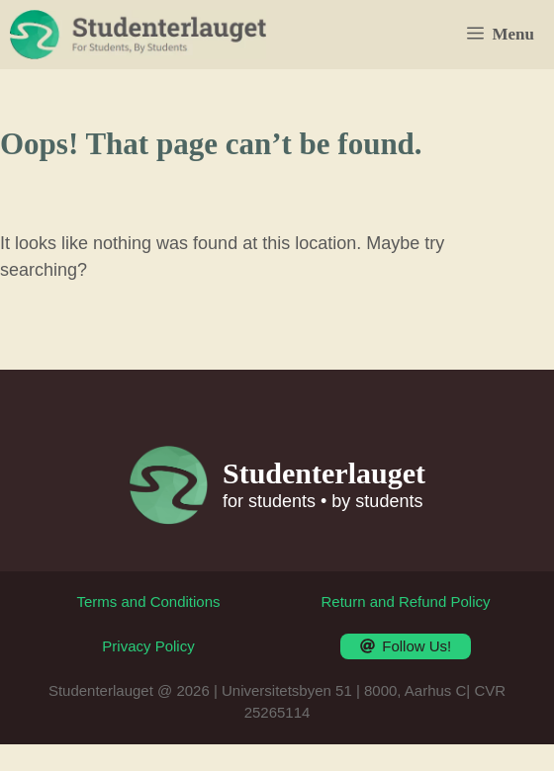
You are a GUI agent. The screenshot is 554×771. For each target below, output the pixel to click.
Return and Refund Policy (406, 601)
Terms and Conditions (148, 601)
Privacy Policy (148, 646)
